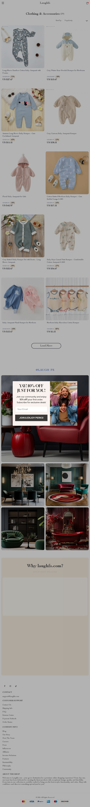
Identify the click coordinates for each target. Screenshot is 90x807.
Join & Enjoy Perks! (31, 417)
